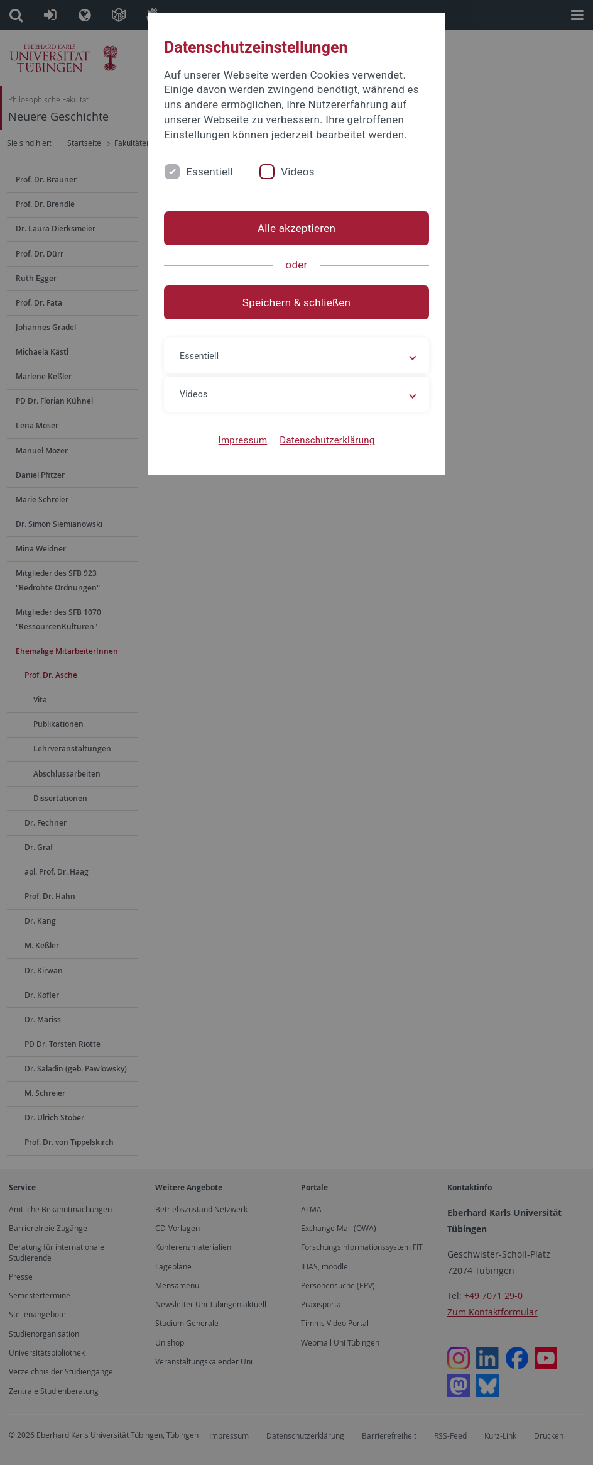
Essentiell (209, 171)
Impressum (243, 440)
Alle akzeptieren (296, 228)
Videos (298, 171)
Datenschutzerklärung (327, 440)
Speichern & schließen (296, 302)
